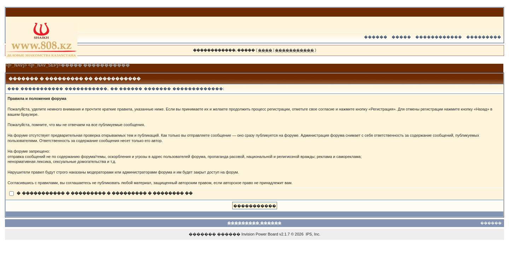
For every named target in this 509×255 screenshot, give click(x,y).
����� (401, 37)
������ (375, 37)
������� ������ (214, 234)
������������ (438, 37)
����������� (294, 50)
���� (265, 50)
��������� (483, 37)
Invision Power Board (259, 234)
